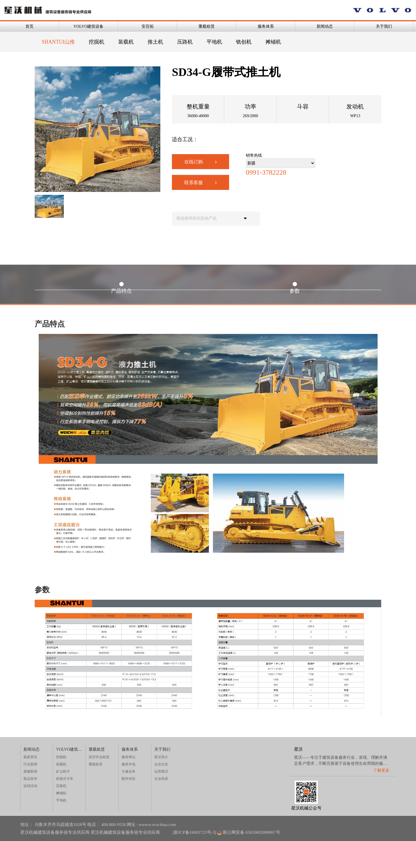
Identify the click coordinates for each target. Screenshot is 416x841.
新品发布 (30, 779)
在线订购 (200, 161)
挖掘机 (96, 42)
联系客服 (200, 182)
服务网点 (128, 757)
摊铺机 (273, 42)
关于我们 (384, 26)
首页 (29, 26)
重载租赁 (206, 26)
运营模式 (161, 771)
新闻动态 (325, 26)
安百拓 (148, 26)
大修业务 (128, 771)
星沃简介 (161, 757)
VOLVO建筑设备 (88, 26)
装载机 (126, 42)
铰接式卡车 (64, 779)
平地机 (214, 42)
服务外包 (128, 764)
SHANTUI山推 (58, 42)
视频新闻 (30, 771)
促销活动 (30, 786)
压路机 (185, 42)
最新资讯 (30, 757)
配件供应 (128, 779)
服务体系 (266, 26)
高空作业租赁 (99, 757)
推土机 (155, 42)
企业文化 (161, 764)
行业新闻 (30, 764)
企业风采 (161, 779)
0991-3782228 (266, 172)
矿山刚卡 (63, 771)
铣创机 (244, 42)
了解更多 (381, 770)
